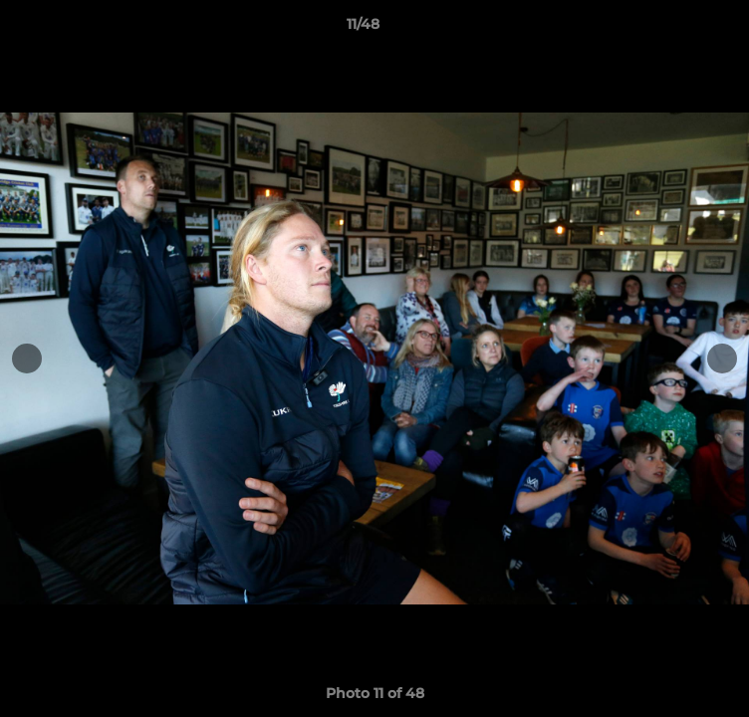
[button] (677, 29)
